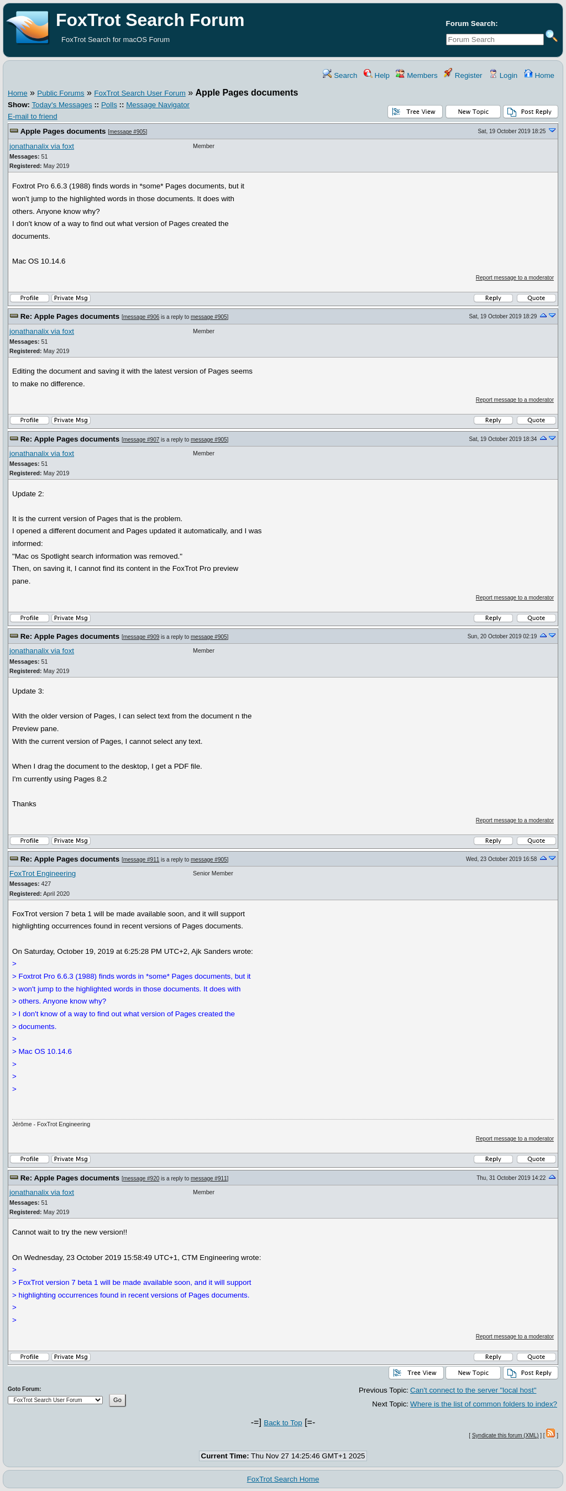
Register (463, 75)
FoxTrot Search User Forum (139, 93)
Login (503, 75)
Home (539, 75)
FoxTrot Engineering (42, 873)
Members (416, 75)
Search (340, 75)
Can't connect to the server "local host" (473, 1390)
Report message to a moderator (515, 278)
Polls (109, 105)
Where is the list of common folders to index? (483, 1404)
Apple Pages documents (63, 131)
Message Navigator (158, 105)
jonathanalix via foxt (41, 146)
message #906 (141, 317)
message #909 (141, 637)
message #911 (141, 860)
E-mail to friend (32, 116)
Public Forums (60, 93)
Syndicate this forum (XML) (505, 1435)
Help (377, 75)
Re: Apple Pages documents (69, 316)
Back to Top (283, 1423)
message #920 (141, 1178)
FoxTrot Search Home (283, 1479)
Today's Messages (62, 105)
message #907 (141, 440)
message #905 (127, 132)
